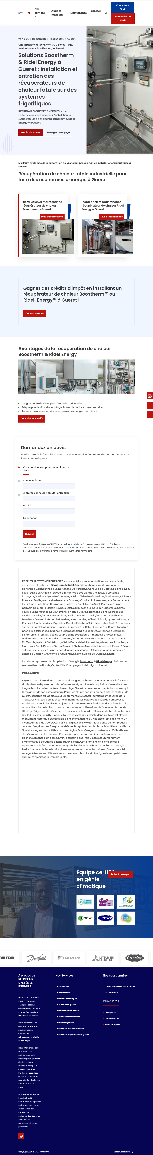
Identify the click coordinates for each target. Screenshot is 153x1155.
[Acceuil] (29, 13)
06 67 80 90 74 (111, 993)
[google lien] (21, 1136)
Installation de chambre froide (70, 1028)
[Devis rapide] (150, 395)
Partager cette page (58, 132)
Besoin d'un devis (30, 132)
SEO (26, 38)
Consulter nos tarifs (32, 418)
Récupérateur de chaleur (68, 1011)
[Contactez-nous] (150, 405)
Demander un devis (123, 18)
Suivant (29, 534)
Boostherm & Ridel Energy (48, 38)
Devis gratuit (110, 1012)
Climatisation (63, 987)
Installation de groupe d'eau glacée (73, 1034)
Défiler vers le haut (124, 1152)
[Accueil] (19, 38)
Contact (96, 13)
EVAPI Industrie (42, 1152)
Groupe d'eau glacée (66, 1005)
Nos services (40, 13)
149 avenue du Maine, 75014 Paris (120, 987)
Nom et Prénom (33, 480)
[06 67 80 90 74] (150, 414)
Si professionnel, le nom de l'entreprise (46, 493)
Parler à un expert (120, 874)
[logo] (20, 13)
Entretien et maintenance (68, 1016)
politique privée (71, 544)
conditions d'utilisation (109, 544)
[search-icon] (105, 13)
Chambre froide (64, 993)
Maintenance (78, 13)
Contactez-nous (122, 7)
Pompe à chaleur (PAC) (67, 999)
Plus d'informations (52, 216)
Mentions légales (112, 1024)
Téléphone (30, 518)
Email (27, 505)
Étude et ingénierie (57, 13)
